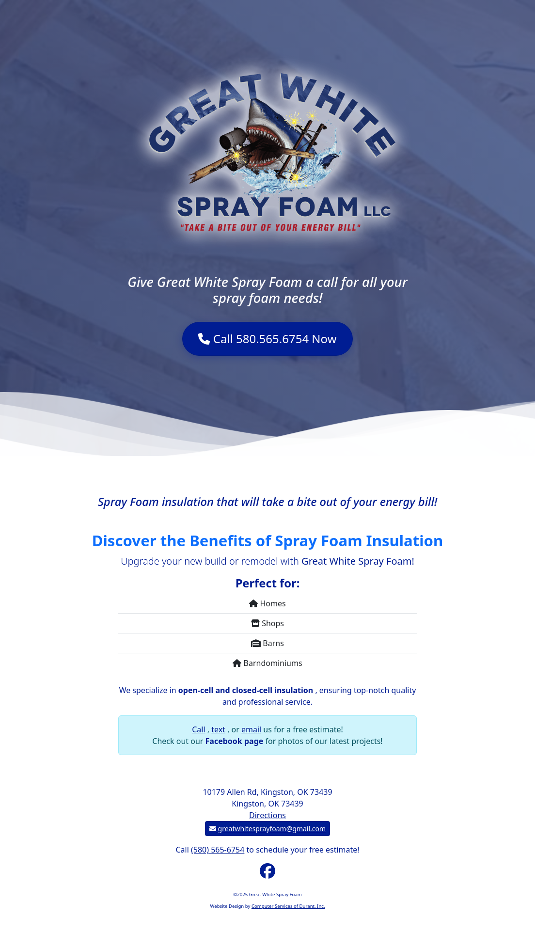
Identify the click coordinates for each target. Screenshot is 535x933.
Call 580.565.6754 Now (267, 339)
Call (198, 729)
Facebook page (235, 741)
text (218, 729)
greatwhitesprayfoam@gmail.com (267, 828)
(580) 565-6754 (217, 849)
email (251, 729)
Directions (267, 815)
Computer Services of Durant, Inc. (288, 906)
